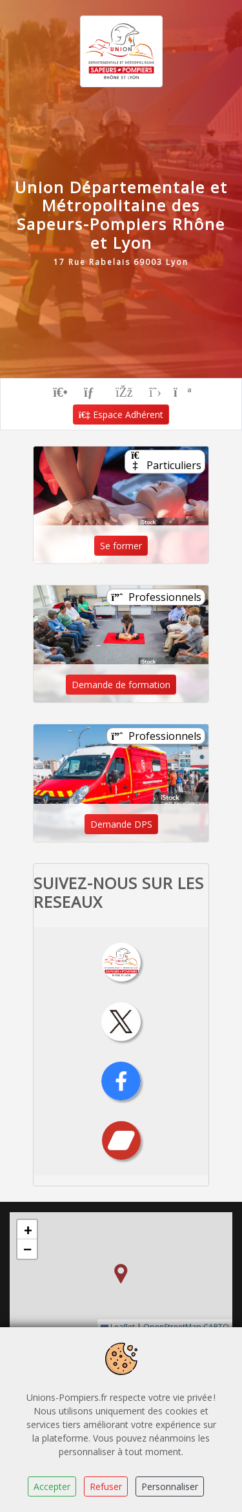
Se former (121, 546)
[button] (120, 1273)
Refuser (106, 1486)
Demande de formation (121, 684)
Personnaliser (169, 1486)
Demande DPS (121, 824)
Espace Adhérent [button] (121, 414)
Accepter (52, 1486)
